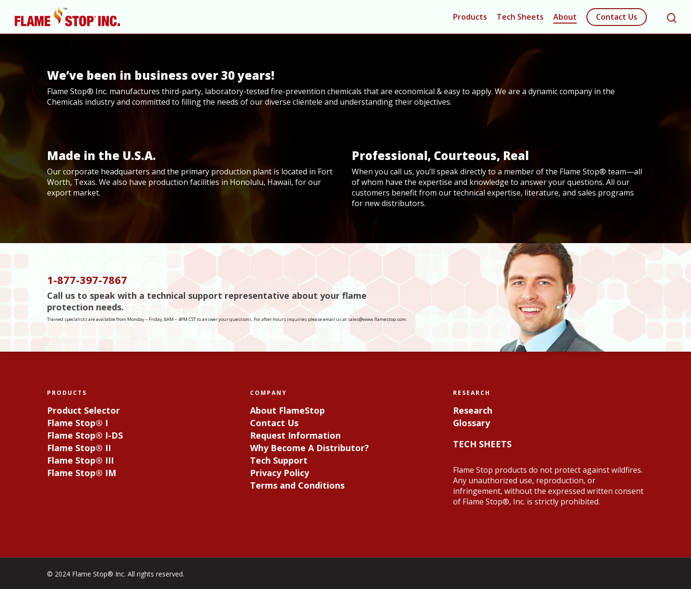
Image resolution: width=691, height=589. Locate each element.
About (565, 17)
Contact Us (616, 17)
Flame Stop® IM (81, 472)
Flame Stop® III (80, 460)
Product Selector (83, 410)
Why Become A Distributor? (309, 447)
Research (472, 410)
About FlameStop (287, 410)
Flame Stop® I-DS (85, 435)
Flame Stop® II (79, 447)
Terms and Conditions (297, 485)
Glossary (471, 422)
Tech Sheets (520, 17)
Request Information (295, 435)
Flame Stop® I (77, 422)
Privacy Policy (279, 472)
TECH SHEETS (482, 443)
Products (470, 17)
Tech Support (279, 460)
